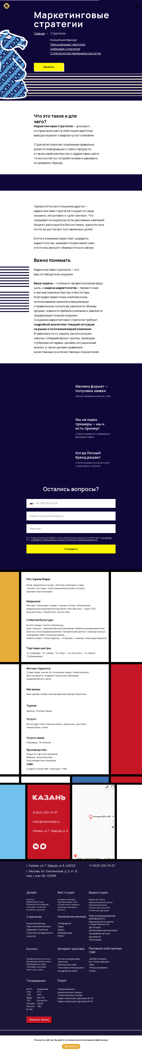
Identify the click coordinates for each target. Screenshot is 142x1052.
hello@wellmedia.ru (46, 822)
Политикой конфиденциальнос (81, 539)
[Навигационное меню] (137, 5)
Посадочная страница (68, 904)
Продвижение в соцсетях (38, 958)
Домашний (42, 989)
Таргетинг (63, 961)
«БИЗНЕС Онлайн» (98, 958)
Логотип (30, 899)
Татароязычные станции (70, 995)
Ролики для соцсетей (99, 907)
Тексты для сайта (34, 969)
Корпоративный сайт (68, 902)
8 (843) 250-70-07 (45, 812)
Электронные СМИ (67, 964)
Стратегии (34, 917)
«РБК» (92, 964)
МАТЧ (29, 989)
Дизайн (31, 892)
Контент (32, 949)
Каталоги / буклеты (35, 909)
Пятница (30, 1003)
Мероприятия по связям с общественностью (101, 923)
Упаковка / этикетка (36, 907)
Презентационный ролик (101, 902)
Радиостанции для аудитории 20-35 (75, 998)
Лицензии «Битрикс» (68, 907)
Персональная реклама (38, 926)
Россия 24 (42, 1000)
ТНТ (28, 1000)
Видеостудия (98, 892)
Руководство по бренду (37, 904)
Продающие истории (36, 964)
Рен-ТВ (40, 997)
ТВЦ (39, 1006)
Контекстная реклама (69, 958)
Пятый (40, 1003)
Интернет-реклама (71, 949)
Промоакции (95, 939)
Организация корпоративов (103, 930)
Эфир (29, 997)
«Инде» (92, 970)
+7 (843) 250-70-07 (102, 866)
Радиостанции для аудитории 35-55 (75, 1001)
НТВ (28, 991)
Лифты (61, 929)
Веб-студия (66, 892)
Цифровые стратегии (37, 929)
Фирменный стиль (35, 902)
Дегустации (95, 927)
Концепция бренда (63, 40)
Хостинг (62, 909)
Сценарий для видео (36, 966)
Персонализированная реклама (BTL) (102, 917)
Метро (61, 935)
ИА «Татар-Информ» (99, 961)
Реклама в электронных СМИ (105, 950)
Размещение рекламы (72, 916)
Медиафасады (65, 932)
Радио (61, 926)
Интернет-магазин (67, 899)
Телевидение (64, 923)
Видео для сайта (97, 899)
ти (97, 539)
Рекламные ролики (98, 905)
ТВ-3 (39, 994)
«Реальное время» (98, 967)
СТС (39, 991)
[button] (49, 67)
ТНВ (28, 994)
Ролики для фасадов (99, 910)
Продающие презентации (38, 961)
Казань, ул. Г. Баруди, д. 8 (50, 831)
